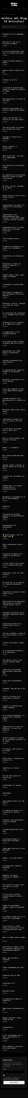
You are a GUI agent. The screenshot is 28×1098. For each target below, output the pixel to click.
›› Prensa (23, 8)
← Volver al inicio (8, 14)
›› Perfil (5, 8)
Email (5, 1077)
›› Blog (18, 8)
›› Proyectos (12, 8)
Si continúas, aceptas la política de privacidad (11, 1085)
